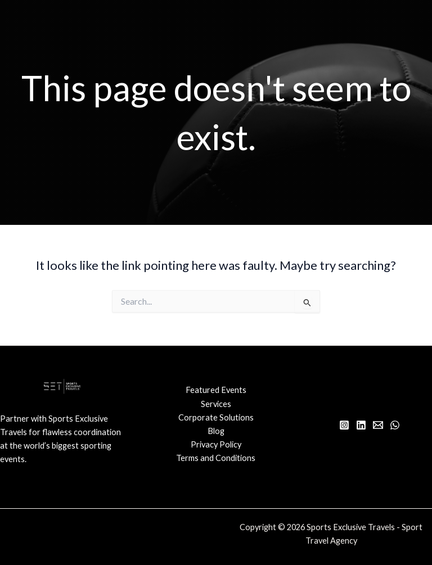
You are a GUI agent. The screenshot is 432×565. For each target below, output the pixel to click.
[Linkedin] (361, 425)
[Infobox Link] (62, 444)
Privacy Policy (216, 444)
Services (216, 404)
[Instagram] (344, 425)
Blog (216, 431)
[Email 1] (378, 425)
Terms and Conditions (215, 458)
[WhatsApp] (395, 425)
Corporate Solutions (216, 417)
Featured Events (216, 390)
